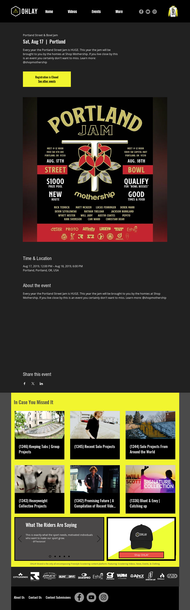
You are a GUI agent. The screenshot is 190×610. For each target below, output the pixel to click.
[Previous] (20, 539)
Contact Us (36, 597)
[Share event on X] (33, 383)
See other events (47, 81)
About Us (20, 597)
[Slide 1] (50, 556)
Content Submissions (58, 597)
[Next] (98, 539)
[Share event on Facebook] (24, 383)
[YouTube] (148, 11)
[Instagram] (154, 11)
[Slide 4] (64, 556)
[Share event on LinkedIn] (41, 383)
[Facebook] (141, 11)
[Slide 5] (69, 556)
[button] (119, 11)
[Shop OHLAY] (141, 555)
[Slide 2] (55, 556)
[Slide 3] (59, 556)
